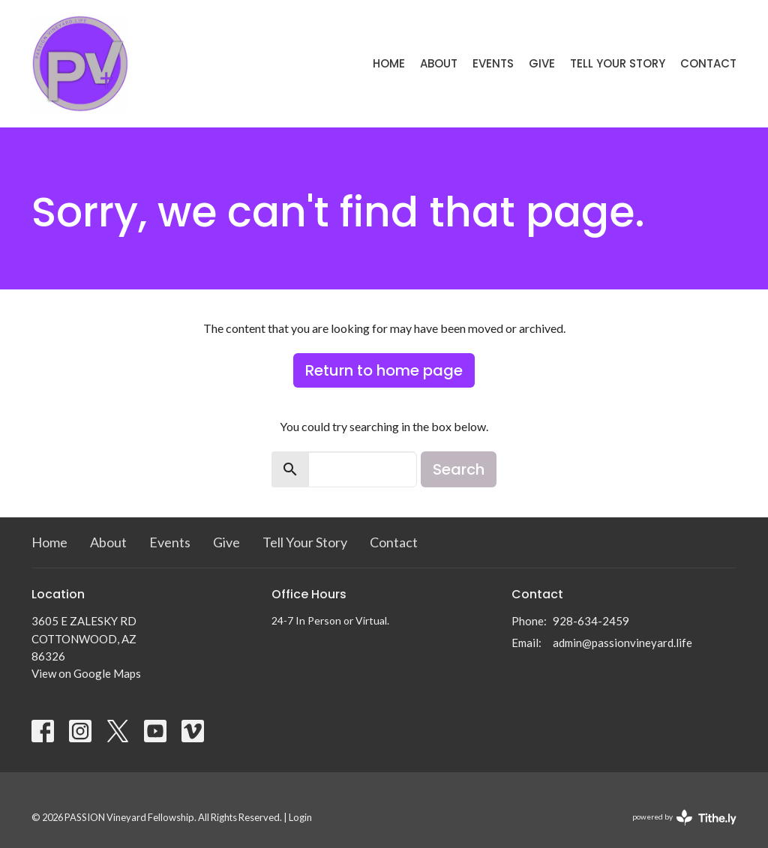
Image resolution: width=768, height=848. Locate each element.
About (439, 63)
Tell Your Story (617, 63)
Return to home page (384, 370)
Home (389, 63)
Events (493, 63)
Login (300, 817)
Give (542, 63)
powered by (684, 817)
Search (458, 469)
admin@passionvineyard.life (622, 642)
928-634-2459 (591, 621)
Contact (708, 63)
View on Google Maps (86, 673)
